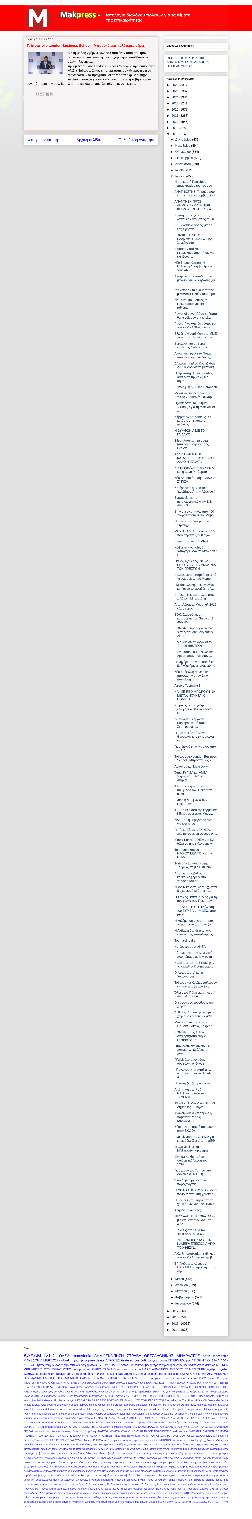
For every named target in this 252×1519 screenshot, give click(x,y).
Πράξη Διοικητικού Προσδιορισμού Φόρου (85, 1387)
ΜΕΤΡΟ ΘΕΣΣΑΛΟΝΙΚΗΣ (62, 1378)
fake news (190, 1404)
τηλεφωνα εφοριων (35, 1497)
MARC (146, 1369)
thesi (128, 1413)
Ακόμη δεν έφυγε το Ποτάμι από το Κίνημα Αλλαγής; (193, 355)
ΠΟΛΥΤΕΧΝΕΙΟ (46, 1435)
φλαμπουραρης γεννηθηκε (171, 1497)
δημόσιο (88, 1373)
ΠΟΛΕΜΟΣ (222, 1431)
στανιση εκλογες (219, 1488)
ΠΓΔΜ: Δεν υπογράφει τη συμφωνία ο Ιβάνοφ (191, 1061)
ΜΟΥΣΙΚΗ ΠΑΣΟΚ (142, 1431)
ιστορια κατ (192, 1466)
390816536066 (167, 1396)
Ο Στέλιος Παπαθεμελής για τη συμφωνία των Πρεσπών (195, 899)
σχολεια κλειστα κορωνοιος (145, 1493)
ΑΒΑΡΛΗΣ (90, 1418)
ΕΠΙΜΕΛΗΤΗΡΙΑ (195, 1369)
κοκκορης (199, 1471)
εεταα (110, 1457)
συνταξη (124, 1493)
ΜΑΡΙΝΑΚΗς (204, 1382)
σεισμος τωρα (168, 1488)
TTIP (161, 1400)
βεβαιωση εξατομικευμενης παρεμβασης (62, 1453)
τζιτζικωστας (197, 1493)
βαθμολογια (149, 1360)
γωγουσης (63, 1457)
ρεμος (107, 1488)
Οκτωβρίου (183, 152)
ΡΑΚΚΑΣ (154, 1435)
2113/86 (201, 1378)
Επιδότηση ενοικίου (52, 1426)
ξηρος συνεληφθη (156, 1479)
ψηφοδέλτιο (141, 1501)
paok (181, 1409)
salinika (36, 1413)
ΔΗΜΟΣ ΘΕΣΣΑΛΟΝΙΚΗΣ (130, 1382)
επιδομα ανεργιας (65, 1462)
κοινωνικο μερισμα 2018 (179, 1471)
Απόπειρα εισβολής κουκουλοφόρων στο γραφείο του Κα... (190, 877)
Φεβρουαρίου (185, 1297)
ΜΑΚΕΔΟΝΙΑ (33, 1360)
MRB (27, 1369)
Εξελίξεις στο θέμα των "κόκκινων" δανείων (190, 1232)
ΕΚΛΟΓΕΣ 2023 (155, 1382)
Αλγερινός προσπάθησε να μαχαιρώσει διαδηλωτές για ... (194, 280)
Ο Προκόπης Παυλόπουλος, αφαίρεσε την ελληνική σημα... (194, 377)
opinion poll (149, 1409)
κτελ (75, 1369)
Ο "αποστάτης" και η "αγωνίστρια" (188, 974)
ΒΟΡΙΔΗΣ (94, 1422)
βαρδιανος (176, 1449)
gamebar (202, 1404)
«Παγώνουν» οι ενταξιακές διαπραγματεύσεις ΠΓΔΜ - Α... (194, 1073)
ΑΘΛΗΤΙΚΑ (103, 1418)
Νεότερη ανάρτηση (42, 140)
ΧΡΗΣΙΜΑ (97, 1440)
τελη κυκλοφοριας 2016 (176, 1493)
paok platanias (204, 1409)
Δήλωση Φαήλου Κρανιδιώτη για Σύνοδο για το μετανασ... (195, 365)
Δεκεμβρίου (183, 139)
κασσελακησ (115, 1471)
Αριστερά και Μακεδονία (191, 766)
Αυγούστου (183, 164)
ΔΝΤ (171, 1422)
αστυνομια (122, 1391)
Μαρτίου (181, 1291)
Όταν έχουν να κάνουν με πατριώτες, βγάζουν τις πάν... (192, 1049)
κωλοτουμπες (85, 1475)
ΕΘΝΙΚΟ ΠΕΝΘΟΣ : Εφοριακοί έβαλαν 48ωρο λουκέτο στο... (193, 238)
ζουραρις (216, 1462)
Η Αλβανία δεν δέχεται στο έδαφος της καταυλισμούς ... (195, 932)
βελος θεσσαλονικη (96, 1453)
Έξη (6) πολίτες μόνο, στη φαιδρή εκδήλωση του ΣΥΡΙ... (192, 1160)
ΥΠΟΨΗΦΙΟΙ (201, 1360)
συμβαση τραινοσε (68, 1493)
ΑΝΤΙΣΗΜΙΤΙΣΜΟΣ (140, 1418)
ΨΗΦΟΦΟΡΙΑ (167, 1440)
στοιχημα (51, 1493)
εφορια (163, 1462)
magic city (99, 1409)
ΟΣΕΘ (67, 1369)
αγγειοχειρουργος (43, 1391)
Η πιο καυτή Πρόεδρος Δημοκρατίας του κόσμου (193, 183)
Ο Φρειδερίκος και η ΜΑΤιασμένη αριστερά (191, 1148)
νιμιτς (70, 1396)
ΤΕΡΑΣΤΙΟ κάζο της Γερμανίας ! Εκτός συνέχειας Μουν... (195, 812)
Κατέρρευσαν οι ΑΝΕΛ (190, 946)
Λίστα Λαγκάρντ (74, 1431)
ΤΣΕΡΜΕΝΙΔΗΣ (197, 1387)
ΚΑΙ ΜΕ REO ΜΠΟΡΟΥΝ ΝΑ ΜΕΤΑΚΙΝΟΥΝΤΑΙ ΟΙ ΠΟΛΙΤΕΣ (194, 695)
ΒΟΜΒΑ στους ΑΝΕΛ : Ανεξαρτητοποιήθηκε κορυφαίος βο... (190, 1036)
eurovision (142, 1404)
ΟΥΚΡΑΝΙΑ (195, 1431)
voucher (179, 1413)
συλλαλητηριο (68, 1360)
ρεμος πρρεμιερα (122, 1488)
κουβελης (39, 1475)
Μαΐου (180, 1279)
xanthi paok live (199, 1413)
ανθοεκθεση (46, 1373)
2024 (175, 97)
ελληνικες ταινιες (192, 1457)
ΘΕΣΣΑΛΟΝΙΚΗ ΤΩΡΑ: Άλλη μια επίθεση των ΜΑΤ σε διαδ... (194, 1220)
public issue (171, 1373)
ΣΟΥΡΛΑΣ (172, 1435)
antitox (36, 1404)
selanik (63, 1413)
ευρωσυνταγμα (149, 1462)
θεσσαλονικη (196, 1365)
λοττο (140, 1475)
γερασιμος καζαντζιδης (171, 1453)
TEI (138, 1400)
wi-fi (187, 1413)
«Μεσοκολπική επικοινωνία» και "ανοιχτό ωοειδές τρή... (194, 586)
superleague (111, 1413)
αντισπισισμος (157, 1444)
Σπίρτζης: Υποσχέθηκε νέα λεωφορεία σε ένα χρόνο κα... (193, 709)
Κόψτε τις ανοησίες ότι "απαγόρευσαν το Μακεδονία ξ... (195, 551)
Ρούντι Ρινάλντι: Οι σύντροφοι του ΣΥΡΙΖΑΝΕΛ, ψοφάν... (195, 325)
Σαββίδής (223, 1435)
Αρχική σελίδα (88, 140)
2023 (175, 103)
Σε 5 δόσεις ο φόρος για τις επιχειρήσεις (193, 227)
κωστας (98, 1475)
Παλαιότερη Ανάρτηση (137, 140)
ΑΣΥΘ (95, 1382)
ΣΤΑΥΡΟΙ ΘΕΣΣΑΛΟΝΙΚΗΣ (143, 1387)
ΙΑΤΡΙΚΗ (169, 1382)
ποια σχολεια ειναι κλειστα (161, 1484)
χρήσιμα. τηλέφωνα (96, 1501)
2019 (175, 128)
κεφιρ (126, 1471)
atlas (43, 1404)
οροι (61, 1484)
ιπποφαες (170, 1466)
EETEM (219, 1396)
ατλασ (152, 1449)
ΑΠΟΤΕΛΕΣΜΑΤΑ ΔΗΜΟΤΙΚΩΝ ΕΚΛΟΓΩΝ (176, 1418)
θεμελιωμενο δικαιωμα (151, 1466)
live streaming (67, 1409)
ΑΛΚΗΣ (115, 1418)
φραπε (42, 1501)
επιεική (107, 1462)
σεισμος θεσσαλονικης (146, 1488)
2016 (175, 1317)
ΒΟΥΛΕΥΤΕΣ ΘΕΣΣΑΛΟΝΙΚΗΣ (118, 1422)
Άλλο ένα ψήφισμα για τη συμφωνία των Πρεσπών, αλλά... (193, 790)
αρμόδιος (120, 1449)
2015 (175, 1323)
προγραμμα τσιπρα (51, 1488)
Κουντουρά (58, 1431)
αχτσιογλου (163, 1449)
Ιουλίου (180, 170)
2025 (175, 91)
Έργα (80, 1418)
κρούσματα (61, 1475)
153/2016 (137, 1396)
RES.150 (101, 1400)
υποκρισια (189, 1378)
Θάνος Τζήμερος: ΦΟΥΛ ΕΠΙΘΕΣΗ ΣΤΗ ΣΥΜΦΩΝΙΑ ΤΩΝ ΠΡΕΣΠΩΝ (195, 564)
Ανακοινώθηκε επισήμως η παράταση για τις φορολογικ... (193, 1116)
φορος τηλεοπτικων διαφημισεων (76, 1365)
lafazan (54, 1409)
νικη (142, 1479)
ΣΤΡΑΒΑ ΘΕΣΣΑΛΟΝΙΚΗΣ (150, 1356)
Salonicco (130, 1400)
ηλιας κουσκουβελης (42, 1466)
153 (128, 1396)
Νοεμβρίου (183, 145)
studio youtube (94, 1413)
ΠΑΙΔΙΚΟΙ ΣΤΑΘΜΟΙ (93, 1378)
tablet (122, 1413)
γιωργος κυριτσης (34, 1457)
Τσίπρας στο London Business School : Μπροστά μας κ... (195, 758)
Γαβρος (140, 1422)
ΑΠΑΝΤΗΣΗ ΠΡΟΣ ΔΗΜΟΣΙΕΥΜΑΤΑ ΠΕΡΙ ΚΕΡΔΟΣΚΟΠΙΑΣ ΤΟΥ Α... (194, 205)
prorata (224, 1409)
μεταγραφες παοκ (181, 1475)
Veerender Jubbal (218, 1400)
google (212, 1404)
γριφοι (78, 1373)
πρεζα (225, 1484)
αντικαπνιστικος (139, 1444)
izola (41, 1409)
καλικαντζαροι (64, 1471)
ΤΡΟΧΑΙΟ (109, 1369)
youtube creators (43, 1418)
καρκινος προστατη (97, 1471)
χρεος (110, 1501)
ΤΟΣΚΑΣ (50, 1440)
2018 (175, 134)
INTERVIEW (176, 1360)
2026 (175, 85)
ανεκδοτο (59, 1391)
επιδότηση (96, 1462)
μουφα (162, 1360)
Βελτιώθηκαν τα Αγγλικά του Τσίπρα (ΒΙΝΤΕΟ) (193, 644)
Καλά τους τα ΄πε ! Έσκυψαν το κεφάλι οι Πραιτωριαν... (194, 964)
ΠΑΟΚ (224, 1360)
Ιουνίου (180, 176)
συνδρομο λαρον (89, 1493)
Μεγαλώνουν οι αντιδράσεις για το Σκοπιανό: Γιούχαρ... (194, 395)
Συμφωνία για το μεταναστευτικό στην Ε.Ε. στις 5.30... (193, 501)
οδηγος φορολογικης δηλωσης (186, 1479)
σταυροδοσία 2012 (34, 1493)
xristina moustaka (218, 1413)
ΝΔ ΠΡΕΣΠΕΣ (220, 1382)
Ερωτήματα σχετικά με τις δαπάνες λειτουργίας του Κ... (195, 217)
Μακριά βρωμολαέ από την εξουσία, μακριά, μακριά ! (193, 1024)
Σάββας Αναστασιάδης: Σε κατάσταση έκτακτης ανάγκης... (192, 420)
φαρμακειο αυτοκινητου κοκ (139, 1497)
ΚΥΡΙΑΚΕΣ (201, 1426)
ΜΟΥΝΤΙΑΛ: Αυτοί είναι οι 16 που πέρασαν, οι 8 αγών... (194, 533)
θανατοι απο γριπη (99, 1466)
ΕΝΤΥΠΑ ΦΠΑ (220, 1422)
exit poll (153, 1404)
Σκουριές (39, 1440)
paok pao (190, 1409)
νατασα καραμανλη (103, 1479)
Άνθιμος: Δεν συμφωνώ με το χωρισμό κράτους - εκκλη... (194, 1014)
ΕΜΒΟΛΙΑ (205, 1422)
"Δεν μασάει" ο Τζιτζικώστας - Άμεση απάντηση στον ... (194, 654)
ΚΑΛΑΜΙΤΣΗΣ (40, 1355)
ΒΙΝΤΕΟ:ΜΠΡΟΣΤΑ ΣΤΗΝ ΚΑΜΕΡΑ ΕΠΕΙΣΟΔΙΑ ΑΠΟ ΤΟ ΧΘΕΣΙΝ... (194, 1243)
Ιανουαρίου (183, 1303)
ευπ (138, 1462)
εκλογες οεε (180, 1365)
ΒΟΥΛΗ (104, 1382)
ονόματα (53, 1484)
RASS (91, 1400)
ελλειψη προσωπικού (150, 1457)
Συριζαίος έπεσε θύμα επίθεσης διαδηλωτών (191, 345)
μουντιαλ (84, 1369)
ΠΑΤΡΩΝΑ (208, 1431)
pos (136, 1360)
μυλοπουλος (67, 1479)
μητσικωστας (221, 1475)
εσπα (145, 1378)
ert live (118, 1404)
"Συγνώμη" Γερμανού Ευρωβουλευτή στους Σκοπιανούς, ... (190, 722)
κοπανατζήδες (220, 1471)
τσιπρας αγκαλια (112, 1497)
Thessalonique (173, 1400)
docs (44, 1382)
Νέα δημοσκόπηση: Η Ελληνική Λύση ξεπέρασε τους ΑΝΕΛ (193, 266)
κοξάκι (208, 1471)
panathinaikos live (167, 1409)
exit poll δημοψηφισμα (171, 1404)
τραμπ (65, 1497)
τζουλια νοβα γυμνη (217, 1493)
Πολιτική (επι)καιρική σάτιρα (193, 1083)
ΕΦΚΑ (215, 1360)
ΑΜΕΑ (124, 1418)
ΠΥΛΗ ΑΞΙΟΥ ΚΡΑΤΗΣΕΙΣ (97, 1435)
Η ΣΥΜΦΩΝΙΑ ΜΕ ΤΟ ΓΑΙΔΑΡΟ (189, 432)
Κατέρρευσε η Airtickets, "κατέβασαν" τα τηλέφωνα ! (194, 489)
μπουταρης (125, 1373)
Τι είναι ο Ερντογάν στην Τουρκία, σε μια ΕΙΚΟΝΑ (192, 865)
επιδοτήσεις (82, 1462)
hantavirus (222, 1404)
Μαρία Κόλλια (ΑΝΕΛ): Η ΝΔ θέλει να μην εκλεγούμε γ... (194, 841)
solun (71, 1413)
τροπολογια (76, 1497)
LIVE (136, 1373)
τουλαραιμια (53, 1497)
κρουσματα (87, 1360)
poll (188, 1360)
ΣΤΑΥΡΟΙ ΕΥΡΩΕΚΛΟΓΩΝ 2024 (198, 1435)
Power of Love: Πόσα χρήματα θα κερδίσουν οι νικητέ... (195, 315)
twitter (156, 1413)
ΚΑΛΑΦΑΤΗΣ (125, 1365)
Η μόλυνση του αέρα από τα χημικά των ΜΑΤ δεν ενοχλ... (195, 1202)
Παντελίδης (119, 1435)
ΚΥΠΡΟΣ (189, 1426)
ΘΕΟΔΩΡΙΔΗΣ (89, 1426)
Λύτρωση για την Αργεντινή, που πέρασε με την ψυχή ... (194, 954)
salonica (46, 1413)
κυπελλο (72, 1475)
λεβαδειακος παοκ (113, 1475)
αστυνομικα (142, 1449)
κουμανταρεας (49, 1396)
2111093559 (150, 1396)
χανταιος (67, 1501)
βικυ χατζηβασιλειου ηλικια (144, 1391)
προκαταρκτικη (162, 1365)
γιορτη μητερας (220, 1453)
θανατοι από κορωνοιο (124, 1466)
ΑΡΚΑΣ (207, 1418)
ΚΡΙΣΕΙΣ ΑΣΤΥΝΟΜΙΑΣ (46, 1369)
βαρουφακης (190, 1449)
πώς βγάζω (96, 1488)
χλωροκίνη (78, 1501)
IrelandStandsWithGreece (38, 1400)
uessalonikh (167, 1413)
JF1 (55, 1400)
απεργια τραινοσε (218, 1444)
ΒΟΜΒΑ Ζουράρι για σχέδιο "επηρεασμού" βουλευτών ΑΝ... (193, 632)
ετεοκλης (130, 1462)
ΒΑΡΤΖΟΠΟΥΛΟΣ (61, 1422)
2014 (175, 1329)
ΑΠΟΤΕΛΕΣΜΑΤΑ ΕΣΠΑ (78, 1382)
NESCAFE (81, 1400)
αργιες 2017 (107, 1449)
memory (110, 1409)
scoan (55, 1413)
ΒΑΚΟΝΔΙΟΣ (43, 1422)
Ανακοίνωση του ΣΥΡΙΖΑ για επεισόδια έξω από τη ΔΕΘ (194, 1138)
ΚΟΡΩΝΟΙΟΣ (188, 1373)
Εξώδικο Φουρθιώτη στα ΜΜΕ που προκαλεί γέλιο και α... (195, 335)
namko (128, 1409)
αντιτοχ (169, 1444)
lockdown (81, 1409)
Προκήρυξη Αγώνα (137, 1435)
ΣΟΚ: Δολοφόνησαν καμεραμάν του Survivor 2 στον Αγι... (193, 618)
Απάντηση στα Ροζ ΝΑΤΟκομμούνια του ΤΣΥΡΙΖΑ (190, 1093)
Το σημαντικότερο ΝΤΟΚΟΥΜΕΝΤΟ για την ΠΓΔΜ (193, 853)
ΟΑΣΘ (64, 1356)
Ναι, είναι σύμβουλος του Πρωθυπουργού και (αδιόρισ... (191, 303)
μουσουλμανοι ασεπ (47, 1479)
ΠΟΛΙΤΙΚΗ (30, 1435)
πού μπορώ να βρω (209, 1484)
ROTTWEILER (115, 1400)
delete (100, 1360)
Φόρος (87, 1440)
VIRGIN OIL (200, 1400)
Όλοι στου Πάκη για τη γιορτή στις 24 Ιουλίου (194, 994)
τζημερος (97, 1396)
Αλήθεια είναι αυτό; (187, 1210)
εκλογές (118, 1457)
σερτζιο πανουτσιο (187, 1488)
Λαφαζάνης (90, 1431)
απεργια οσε (201, 1444)
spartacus (80, 1413)
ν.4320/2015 (83, 1479)
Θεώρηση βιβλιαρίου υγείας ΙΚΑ (118, 1426)
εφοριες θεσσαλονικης (180, 1462)
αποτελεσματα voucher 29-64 (99, 1391)
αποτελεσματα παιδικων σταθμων (43, 1449)
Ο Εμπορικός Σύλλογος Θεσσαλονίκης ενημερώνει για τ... (194, 736)
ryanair (27, 1413)
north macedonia (215, 1356)
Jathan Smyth (66, 1400)
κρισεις (61, 1396)
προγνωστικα (31, 1488)
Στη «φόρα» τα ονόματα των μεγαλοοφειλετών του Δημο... (195, 292)
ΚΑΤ (179, 1426)
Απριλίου (182, 1285)
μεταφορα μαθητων (202, 1475)
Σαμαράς (29, 1440)
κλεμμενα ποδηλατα (141, 1471)
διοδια (73, 1457)
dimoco (93, 1404)
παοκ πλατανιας (122, 1484)
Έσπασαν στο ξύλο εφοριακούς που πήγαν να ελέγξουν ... (194, 252)
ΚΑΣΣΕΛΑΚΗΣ (168, 1426)
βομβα (111, 1453)
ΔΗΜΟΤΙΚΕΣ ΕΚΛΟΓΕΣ (167, 1369)
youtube (28, 1418)
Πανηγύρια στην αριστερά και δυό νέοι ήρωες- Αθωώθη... (194, 663)
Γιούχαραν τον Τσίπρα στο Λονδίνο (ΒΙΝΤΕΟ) (192, 1172)
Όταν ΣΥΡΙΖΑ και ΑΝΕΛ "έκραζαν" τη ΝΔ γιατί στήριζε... (190, 776)
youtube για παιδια (65, 1418)
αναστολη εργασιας (103, 1444)
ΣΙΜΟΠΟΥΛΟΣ (118, 1387)
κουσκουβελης (143, 1365)
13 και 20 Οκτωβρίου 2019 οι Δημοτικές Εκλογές (194, 1105)
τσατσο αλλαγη (93, 1497)
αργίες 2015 (93, 1449)
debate (74, 1404)
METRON (222, 1365)
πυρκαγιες (83, 1488)
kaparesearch (55, 1382)
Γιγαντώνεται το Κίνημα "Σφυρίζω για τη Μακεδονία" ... (195, 406)
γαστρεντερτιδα (124, 1453)
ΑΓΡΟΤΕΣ (113, 1360)
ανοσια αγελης (73, 1391)
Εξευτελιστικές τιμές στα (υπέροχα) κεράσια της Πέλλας (191, 444)
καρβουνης (79, 1471)
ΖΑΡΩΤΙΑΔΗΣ (72, 1426)
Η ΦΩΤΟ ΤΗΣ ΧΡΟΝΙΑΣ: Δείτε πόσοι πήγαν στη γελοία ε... (195, 1192)
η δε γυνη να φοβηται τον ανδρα (178, 1391)
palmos (152, 1373)
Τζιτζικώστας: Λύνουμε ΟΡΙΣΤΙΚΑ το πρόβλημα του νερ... (195, 1267)
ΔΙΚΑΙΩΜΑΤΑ (160, 1422)
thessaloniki (138, 1413)
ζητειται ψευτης (201, 1462)
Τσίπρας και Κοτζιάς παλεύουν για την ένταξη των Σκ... (195, 984)
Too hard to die (184, 940)
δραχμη (82, 1457)
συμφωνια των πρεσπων (166, 1378)
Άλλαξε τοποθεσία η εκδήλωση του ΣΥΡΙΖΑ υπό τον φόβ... (195, 1255)
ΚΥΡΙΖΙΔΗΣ (205, 1373)
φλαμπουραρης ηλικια (200, 1497)
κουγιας (49, 1475)
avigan (27, 1382)
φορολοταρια (31, 1501)
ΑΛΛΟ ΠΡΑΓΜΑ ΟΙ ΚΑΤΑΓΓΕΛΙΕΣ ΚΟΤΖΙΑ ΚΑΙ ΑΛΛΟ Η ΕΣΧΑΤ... (194, 458)
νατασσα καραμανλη (127, 1479)
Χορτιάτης (127, 1440)
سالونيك (203, 1501)
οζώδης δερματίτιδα (217, 1479)
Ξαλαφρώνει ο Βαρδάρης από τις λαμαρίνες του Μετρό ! (195, 576)
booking (51, 1404)
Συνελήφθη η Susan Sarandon (195, 387)
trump (149, 1413)
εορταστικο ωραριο (44, 1462)
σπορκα (204, 1488)
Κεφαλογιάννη (42, 1431)
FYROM (103, 1365)
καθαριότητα (49, 1471)
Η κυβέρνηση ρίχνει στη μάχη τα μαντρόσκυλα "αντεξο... (194, 922)
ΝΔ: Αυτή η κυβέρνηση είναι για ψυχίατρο (193, 822)
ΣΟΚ (163, 1435)
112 (105, 1396)
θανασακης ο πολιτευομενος (71, 1466)
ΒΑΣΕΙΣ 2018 (80, 1422)
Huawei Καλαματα (218, 1378)
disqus (102, 1404)
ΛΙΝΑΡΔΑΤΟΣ (188, 1356)
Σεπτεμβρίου (184, 158)
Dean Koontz (206, 1396)
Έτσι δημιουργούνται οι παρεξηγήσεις (190, 1182)
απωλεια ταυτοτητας (74, 1449)
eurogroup (129, 1404)
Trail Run (187, 1400)
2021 (175, 115)
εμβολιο (206, 1457)
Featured (127, 1360)
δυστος (91, 1457)
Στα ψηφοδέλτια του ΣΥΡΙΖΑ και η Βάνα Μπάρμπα (194, 470)
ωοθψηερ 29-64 (157, 1501)
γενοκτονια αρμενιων (146, 1453)
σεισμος (210, 1365)
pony (216, 1409)
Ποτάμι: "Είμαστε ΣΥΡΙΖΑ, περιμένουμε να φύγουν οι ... (195, 831)
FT (226, 1396)
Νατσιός (182, 1431)
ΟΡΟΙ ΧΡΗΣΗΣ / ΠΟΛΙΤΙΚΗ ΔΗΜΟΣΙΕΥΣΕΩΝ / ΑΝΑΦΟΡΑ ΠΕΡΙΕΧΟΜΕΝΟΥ (188, 61)
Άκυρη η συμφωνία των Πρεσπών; (190, 802)
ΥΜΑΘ (79, 1440)
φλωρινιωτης (221, 1497)
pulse (112, 1365)
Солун (170, 1501)
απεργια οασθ (64, 1373)
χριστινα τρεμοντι (124, 1501)
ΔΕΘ (112, 1382)
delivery (83, 1404)
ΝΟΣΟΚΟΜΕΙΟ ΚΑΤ (165, 1431)
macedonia (82, 1356)
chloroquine (63, 1404)
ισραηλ (181, 1466)
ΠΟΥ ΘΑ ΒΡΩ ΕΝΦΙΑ (68, 1435)
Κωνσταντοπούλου (185, 1382)
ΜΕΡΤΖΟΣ (50, 1360)
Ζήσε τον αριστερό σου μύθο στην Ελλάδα (194, 1128)
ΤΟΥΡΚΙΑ (182, 1387)
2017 (175, 1311)
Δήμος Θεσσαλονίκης (187, 1422)
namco (119, 1409)
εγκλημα (101, 1457)
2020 (175, 122)
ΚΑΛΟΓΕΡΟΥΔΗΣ (148, 1426)
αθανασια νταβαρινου (47, 1444)
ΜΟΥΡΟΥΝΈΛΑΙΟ (120, 1431)
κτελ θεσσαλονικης (105, 1373)
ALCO (180, 1396)
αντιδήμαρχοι (122, 1444)
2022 (175, 109)
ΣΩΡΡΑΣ (29, 1365)
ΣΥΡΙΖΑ (97, 1369)
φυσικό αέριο (54, 1501)
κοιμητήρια (159, 1471)
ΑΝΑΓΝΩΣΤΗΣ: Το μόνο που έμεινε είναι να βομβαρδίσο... (195, 193)
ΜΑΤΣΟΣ (103, 1431)
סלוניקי (194, 1501)
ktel (47, 1409)
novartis (137, 1409)
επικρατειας (118, 1462)
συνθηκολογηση (109, 1493)
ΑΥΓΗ (215, 1418)
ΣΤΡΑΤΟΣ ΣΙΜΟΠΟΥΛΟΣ (124, 1378)
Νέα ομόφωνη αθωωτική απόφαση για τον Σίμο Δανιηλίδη (191, 675)
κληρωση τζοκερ (207, 1391)
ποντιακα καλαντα (187, 1484)
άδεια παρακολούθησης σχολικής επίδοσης (200, 1440)
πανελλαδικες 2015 (101, 1484)
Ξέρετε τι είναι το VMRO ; (192, 541)
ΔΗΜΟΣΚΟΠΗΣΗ (109, 1356)
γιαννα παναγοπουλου (197, 1453)
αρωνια (131, 1449)
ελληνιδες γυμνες (172, 1457)
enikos (110, 1404)
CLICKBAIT (191, 1396)
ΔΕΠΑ (149, 1422)
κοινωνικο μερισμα (129, 1369)
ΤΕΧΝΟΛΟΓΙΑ (168, 1387)
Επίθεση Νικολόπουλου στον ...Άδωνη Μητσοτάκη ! (194, 596)
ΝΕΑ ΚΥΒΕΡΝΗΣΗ (34, 1387)
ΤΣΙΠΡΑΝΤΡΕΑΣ (65, 1440)
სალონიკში (214, 1501)
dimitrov (36, 1382)
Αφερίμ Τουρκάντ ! (187, 685)
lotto (89, 1409)
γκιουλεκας (51, 1457)
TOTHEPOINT (149, 1400)
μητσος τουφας (45, 1365)
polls (160, 1373)
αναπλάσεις (85, 1444)
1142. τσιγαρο (117, 1396)
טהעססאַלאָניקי (183, 1501)
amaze (27, 1404)
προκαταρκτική (82, 1396)
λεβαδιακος (130, 1475)
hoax (143, 1373)
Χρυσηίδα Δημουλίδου (146, 1440)
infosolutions (31, 1409)
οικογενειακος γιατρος (36, 1484)
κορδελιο (28, 1475)
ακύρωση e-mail (69, 1444)
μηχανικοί (29, 1479)
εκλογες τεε (130, 1457)
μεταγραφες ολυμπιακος (157, 1475)
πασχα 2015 (139, 1484)
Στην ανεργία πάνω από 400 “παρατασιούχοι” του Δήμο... (195, 513)
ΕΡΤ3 (36, 1426)
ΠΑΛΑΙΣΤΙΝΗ (53, 1387)
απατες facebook (183, 1444)
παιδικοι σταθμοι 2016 (77, 1484)
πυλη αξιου (69, 1488)
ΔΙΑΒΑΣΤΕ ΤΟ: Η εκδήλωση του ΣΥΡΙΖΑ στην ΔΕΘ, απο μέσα (195, 910)
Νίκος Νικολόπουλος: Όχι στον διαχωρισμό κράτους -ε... (195, 889)
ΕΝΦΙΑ (27, 1426)
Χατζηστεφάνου (112, 1440)
